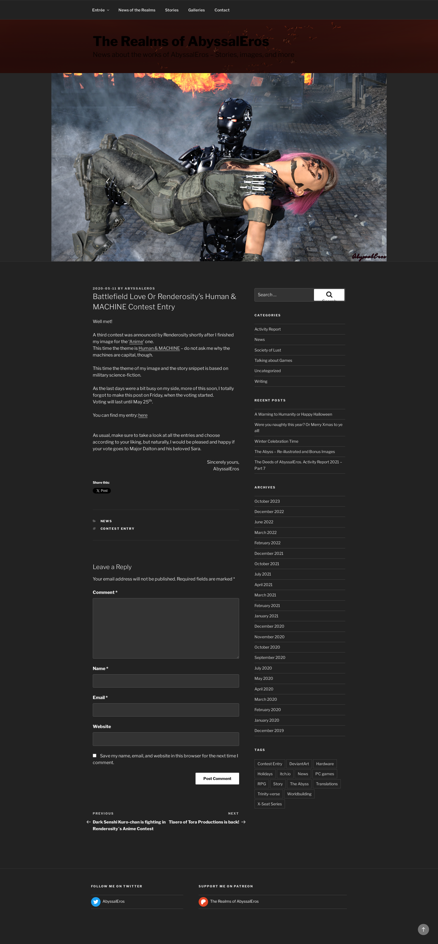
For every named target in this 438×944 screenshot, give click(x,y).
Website (102, 726)
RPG (262, 783)
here (142, 415)
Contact (222, 10)
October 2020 (267, 647)
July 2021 (262, 574)
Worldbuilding (299, 793)
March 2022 (265, 532)
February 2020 (267, 709)
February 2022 (267, 542)
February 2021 (267, 605)
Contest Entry (118, 529)
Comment (105, 592)
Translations (327, 783)
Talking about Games (273, 360)
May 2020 (263, 678)
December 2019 (269, 730)
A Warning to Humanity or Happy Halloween (293, 414)
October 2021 (266, 563)
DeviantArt (299, 763)
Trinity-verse (269, 793)
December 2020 (269, 626)
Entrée (101, 10)
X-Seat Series (270, 803)
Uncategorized (267, 370)
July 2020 (263, 668)
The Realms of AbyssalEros (181, 41)
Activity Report (267, 329)
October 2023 (267, 501)
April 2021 (263, 584)
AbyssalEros (140, 288)
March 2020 (265, 699)
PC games (324, 773)
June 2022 (263, 521)
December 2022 (269, 511)
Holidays (265, 773)
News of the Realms (136, 10)
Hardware (325, 763)
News (107, 521)
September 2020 (269, 657)
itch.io (285, 773)
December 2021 (269, 553)
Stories (171, 10)
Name (100, 668)
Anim (135, 341)
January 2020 (266, 720)
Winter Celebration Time (276, 441)
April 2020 (263, 689)
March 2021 (265, 595)
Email (100, 697)
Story (278, 783)
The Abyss (299, 783)
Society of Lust (267, 350)
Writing (260, 381)
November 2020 (269, 636)
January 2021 (266, 615)
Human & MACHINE (159, 348)
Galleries (196, 10)
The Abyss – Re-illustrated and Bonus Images (294, 451)
